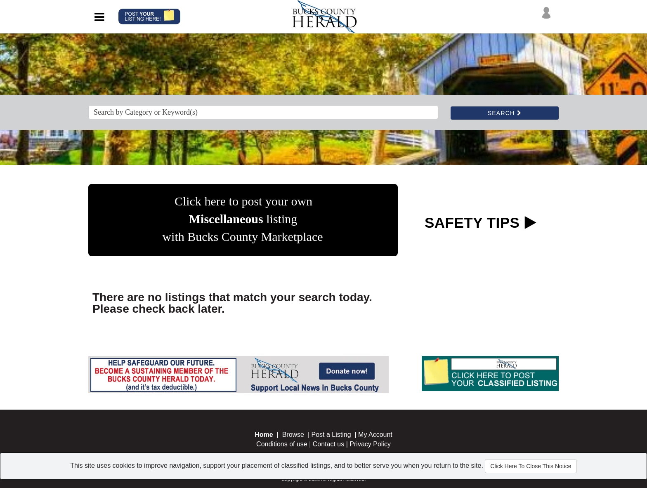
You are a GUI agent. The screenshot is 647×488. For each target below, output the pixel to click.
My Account (375, 434)
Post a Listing (331, 434)
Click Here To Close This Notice (530, 466)
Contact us (328, 444)
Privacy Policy (370, 444)
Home (264, 434)
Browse (293, 434)
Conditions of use (281, 444)
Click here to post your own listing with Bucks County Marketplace (242, 218)
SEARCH (505, 113)
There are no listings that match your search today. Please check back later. (232, 303)
